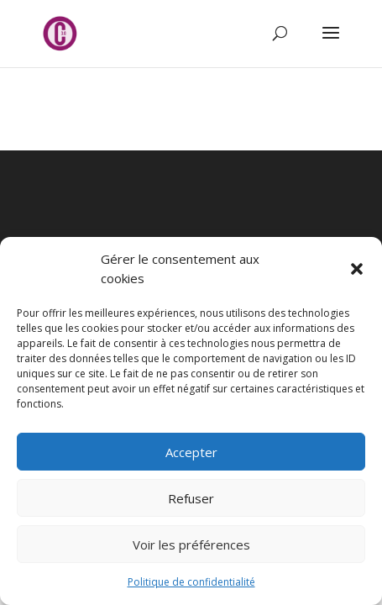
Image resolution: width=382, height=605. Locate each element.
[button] (356, 268)
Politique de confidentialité (191, 582)
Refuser (191, 498)
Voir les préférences (191, 544)
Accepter (191, 452)
